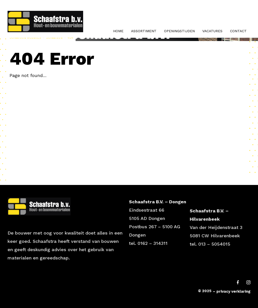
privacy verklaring (233, 291)
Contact (238, 31)
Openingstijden (179, 31)
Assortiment (143, 31)
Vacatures (212, 31)
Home (118, 31)
